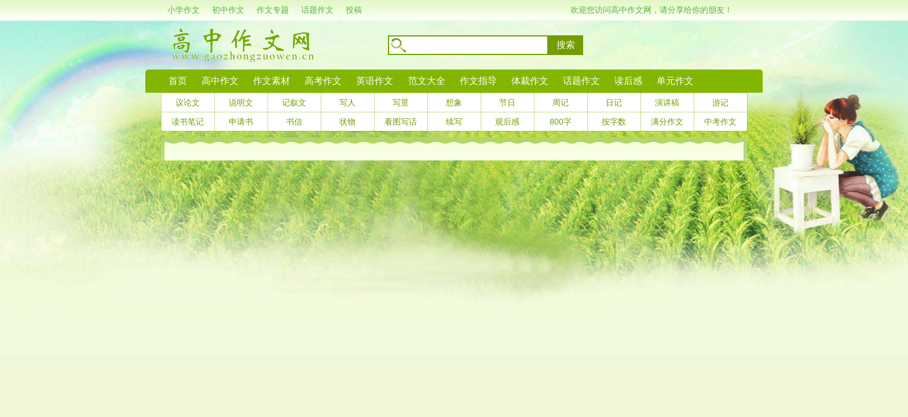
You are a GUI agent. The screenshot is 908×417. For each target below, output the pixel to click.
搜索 (565, 45)
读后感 (628, 81)
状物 (347, 121)
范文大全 (426, 81)
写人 (347, 102)
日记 (614, 102)
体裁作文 (529, 81)
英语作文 (374, 81)
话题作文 (317, 9)
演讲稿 (667, 102)
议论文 (187, 102)
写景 (401, 102)
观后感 (507, 121)
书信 (294, 121)
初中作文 (228, 9)
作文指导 (478, 81)
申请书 (241, 121)
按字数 (614, 121)
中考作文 (720, 121)
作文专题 (273, 9)
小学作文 (183, 9)
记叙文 (294, 102)
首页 (178, 81)
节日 (507, 102)
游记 (720, 102)
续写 (454, 121)
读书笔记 (187, 121)
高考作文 (323, 81)
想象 (454, 102)
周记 (560, 102)
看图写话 (401, 121)
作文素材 (271, 81)
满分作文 (667, 121)
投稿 (354, 9)
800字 (560, 121)
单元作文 (675, 81)
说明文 (241, 102)
